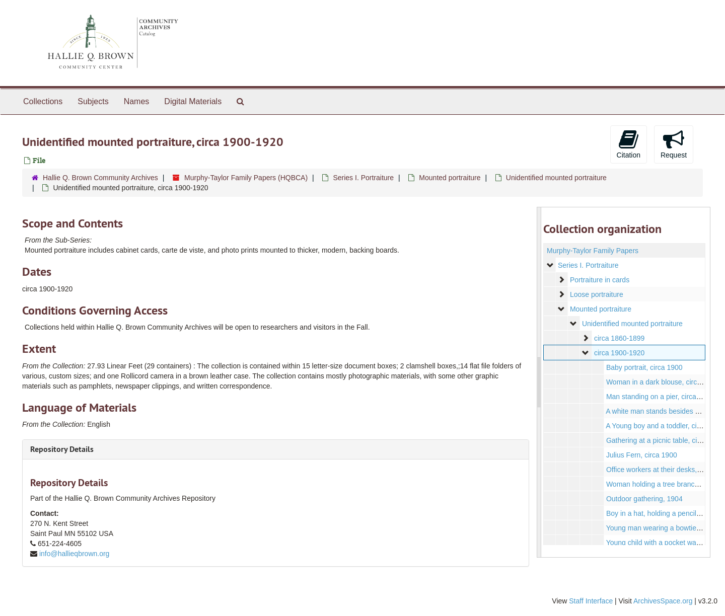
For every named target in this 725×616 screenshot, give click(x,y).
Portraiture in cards (599, 280)
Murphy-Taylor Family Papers (592, 251)
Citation (628, 144)
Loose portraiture (596, 294)
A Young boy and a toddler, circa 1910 (665, 426)
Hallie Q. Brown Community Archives (100, 178)
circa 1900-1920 (619, 353)
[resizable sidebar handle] (539, 382)
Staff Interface (591, 601)
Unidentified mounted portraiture (556, 178)
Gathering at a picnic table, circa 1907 (665, 440)
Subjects (93, 101)
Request (674, 144)
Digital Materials (193, 101)
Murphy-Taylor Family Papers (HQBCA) (246, 178)
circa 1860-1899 (619, 338)
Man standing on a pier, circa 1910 (659, 397)
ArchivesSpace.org (663, 601)
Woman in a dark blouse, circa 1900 (662, 382)
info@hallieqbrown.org (74, 554)
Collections (42, 101)
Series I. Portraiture (363, 178)
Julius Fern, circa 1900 (641, 455)
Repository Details (62, 449)
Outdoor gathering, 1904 (644, 499)
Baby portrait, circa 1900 (644, 367)
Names (137, 101)
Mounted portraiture (449, 178)
